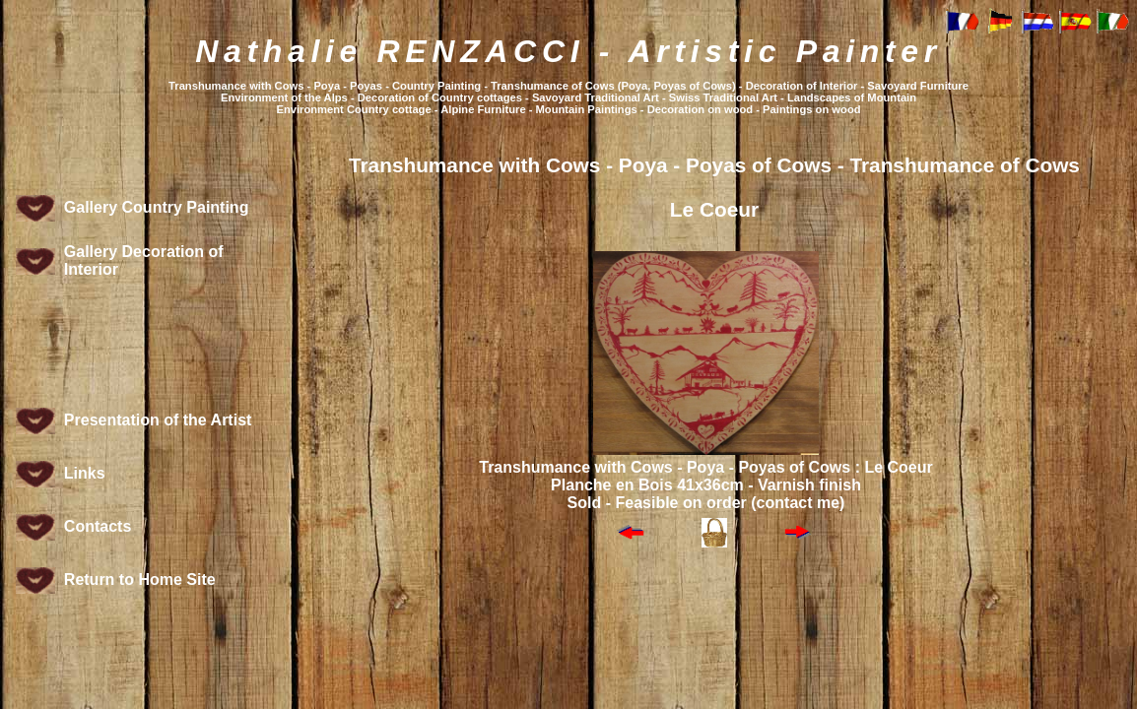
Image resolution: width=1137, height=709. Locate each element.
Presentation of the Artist (158, 420)
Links (84, 473)
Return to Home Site (140, 579)
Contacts (97, 526)
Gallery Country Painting (156, 207)
